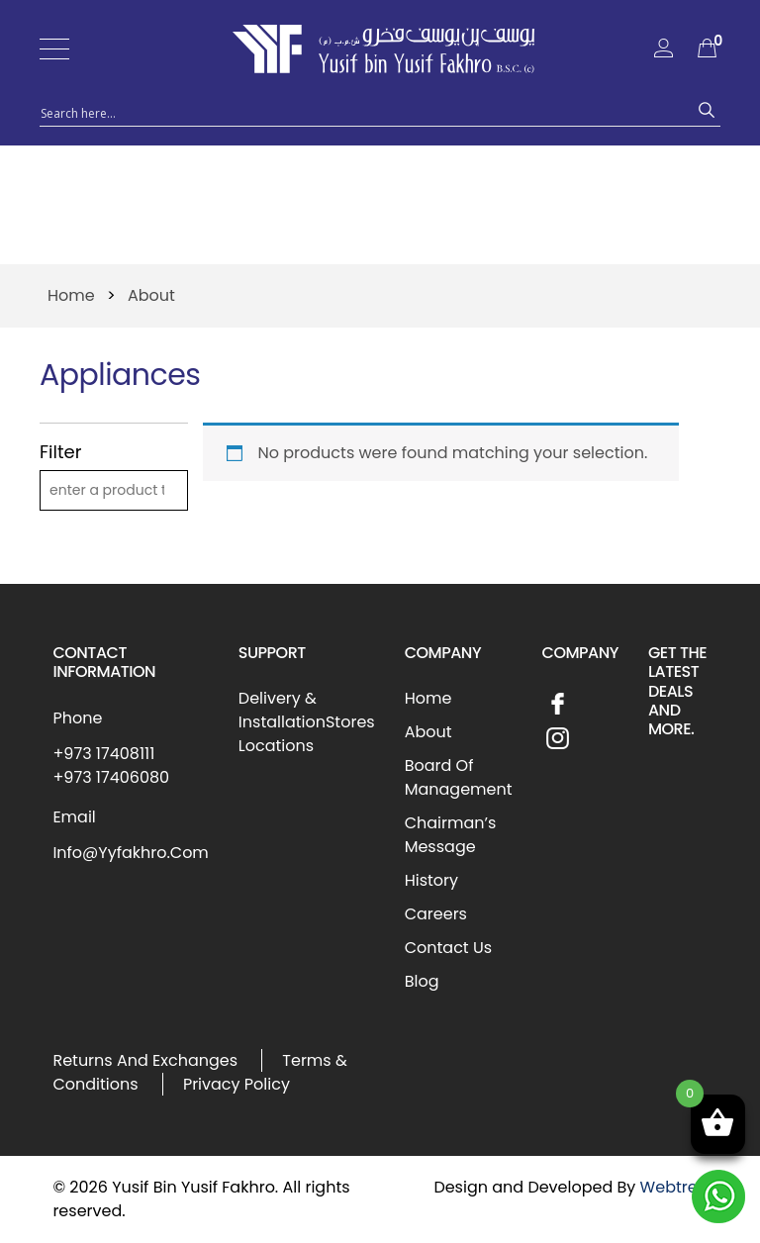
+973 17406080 (110, 777)
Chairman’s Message (451, 835)
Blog (422, 981)
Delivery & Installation (282, 710)
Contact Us (448, 947)
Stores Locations (306, 734)
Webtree (674, 1187)
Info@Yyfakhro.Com (130, 852)
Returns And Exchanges (145, 1060)
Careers (436, 914)
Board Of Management (459, 777)
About (428, 731)
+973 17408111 (103, 753)
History (431, 880)
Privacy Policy (236, 1084)
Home (71, 295)
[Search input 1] (362, 112)
